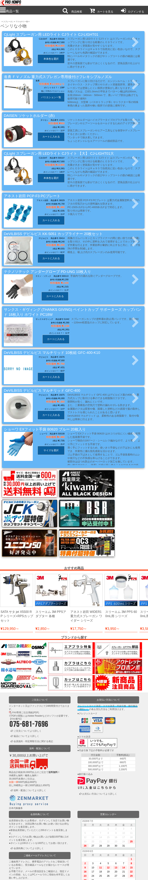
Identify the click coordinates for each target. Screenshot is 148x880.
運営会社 (118, 874)
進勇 (38, 81)
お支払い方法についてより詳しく (99, 755)
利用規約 (29, 874)
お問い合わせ (89, 874)
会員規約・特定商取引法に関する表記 (33, 702)
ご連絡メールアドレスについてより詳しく (36, 844)
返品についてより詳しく (26, 697)
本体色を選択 (51, 58)
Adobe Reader (34, 677)
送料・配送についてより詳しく (30, 751)
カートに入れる (51, 136)
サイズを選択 (51, 450)
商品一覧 (9, 11)
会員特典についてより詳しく (29, 809)
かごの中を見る (22, 863)
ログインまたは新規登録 (26, 858)
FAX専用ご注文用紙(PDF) (25, 673)
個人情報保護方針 (59, 874)
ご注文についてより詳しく (27, 692)
